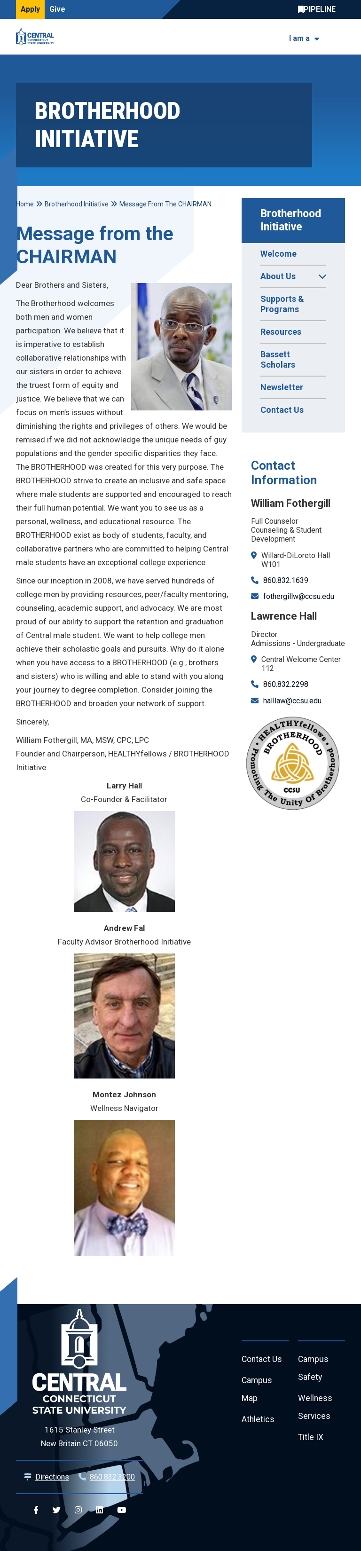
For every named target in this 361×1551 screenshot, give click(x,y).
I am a (299, 38)
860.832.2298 (285, 684)
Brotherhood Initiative (292, 220)
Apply (30, 9)
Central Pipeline (319, 9)
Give (57, 9)
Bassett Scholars (277, 359)
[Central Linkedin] (99, 1510)
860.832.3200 (112, 1476)
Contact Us (282, 410)
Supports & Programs (282, 304)
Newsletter (281, 387)
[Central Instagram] (78, 1510)
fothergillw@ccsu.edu (298, 596)
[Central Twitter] (57, 1510)
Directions (52, 1476)
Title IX (311, 1440)
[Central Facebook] (36, 1510)
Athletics (258, 1421)
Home (25, 204)
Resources (280, 332)
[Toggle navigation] (339, 37)
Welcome (278, 254)
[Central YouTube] (121, 1510)
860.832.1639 (285, 580)
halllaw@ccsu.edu (292, 700)
